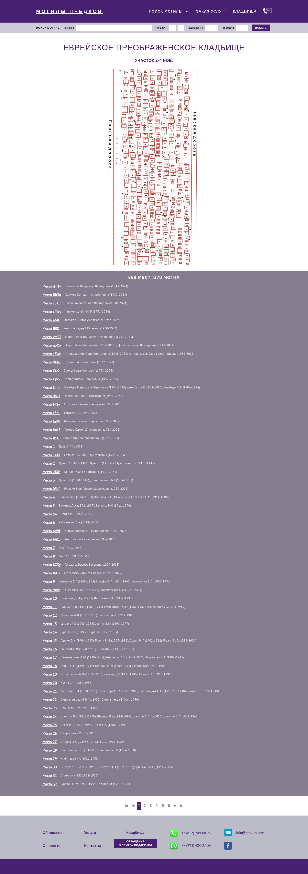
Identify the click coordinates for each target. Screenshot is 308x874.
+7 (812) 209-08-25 (190, 833)
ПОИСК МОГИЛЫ (166, 11)
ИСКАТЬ (261, 27)
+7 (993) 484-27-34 (190, 845)
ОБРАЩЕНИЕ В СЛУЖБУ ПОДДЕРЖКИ (135, 843)
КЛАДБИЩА (245, 11)
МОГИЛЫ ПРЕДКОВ (69, 11)
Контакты (92, 845)
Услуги (90, 832)
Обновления (53, 832)
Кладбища (135, 832)
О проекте (51, 845)
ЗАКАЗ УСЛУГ (210, 11)
